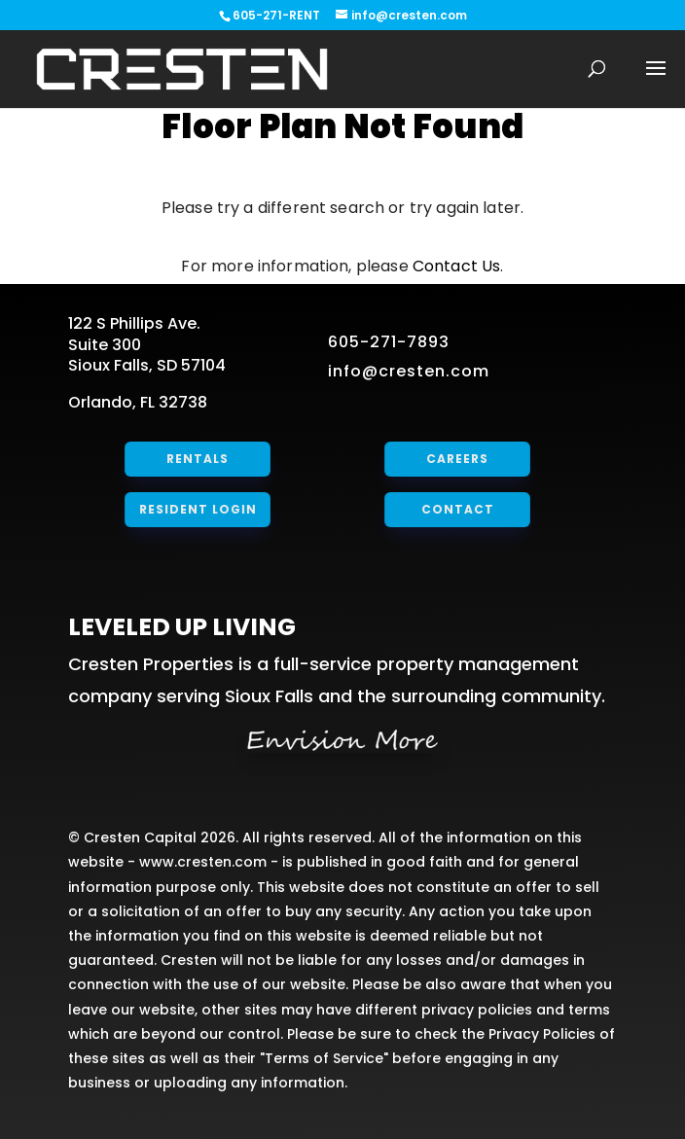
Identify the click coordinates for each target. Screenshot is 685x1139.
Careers (456, 458)
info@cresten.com (408, 371)
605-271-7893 (389, 342)
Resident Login (198, 509)
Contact (457, 509)
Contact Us (457, 266)
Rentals (198, 458)
